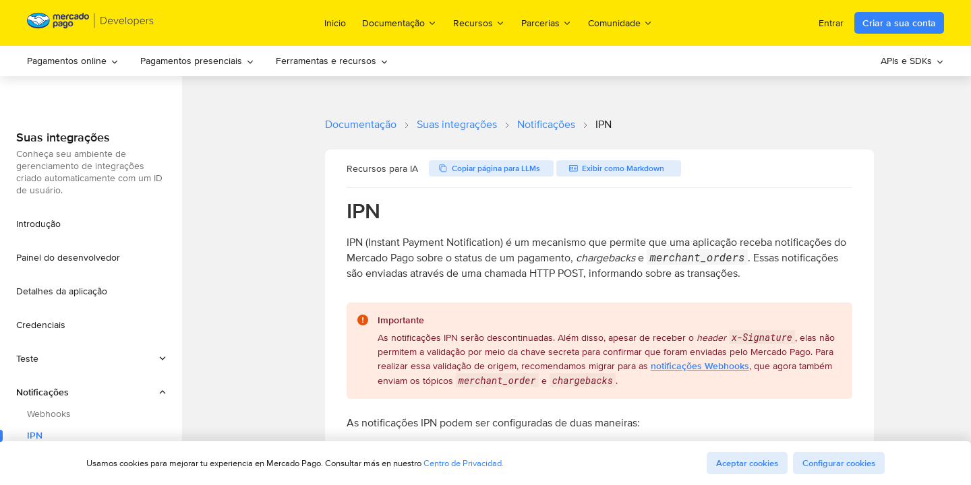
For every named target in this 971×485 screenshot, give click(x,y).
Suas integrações (457, 124)
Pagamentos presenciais (197, 60)
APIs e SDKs (912, 60)
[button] (91, 358)
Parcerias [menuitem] (546, 23)
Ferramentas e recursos (332, 60)
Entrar (831, 23)
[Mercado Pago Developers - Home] (90, 23)
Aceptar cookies (747, 463)
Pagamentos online (73, 60)
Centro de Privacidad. (463, 463)
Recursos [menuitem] (479, 23)
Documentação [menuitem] (399, 23)
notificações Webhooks (700, 366)
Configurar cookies (838, 463)
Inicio (335, 23)
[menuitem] (73, 61)
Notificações (546, 124)
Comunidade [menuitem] (620, 23)
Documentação (360, 124)
